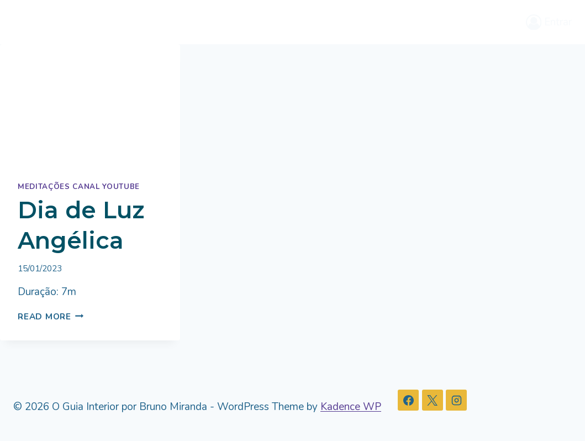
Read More (51, 316)
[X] (432, 400)
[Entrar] (549, 22)
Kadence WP (350, 407)
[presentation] (90, 104)
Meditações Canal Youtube (79, 187)
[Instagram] (456, 400)
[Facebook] (408, 400)
